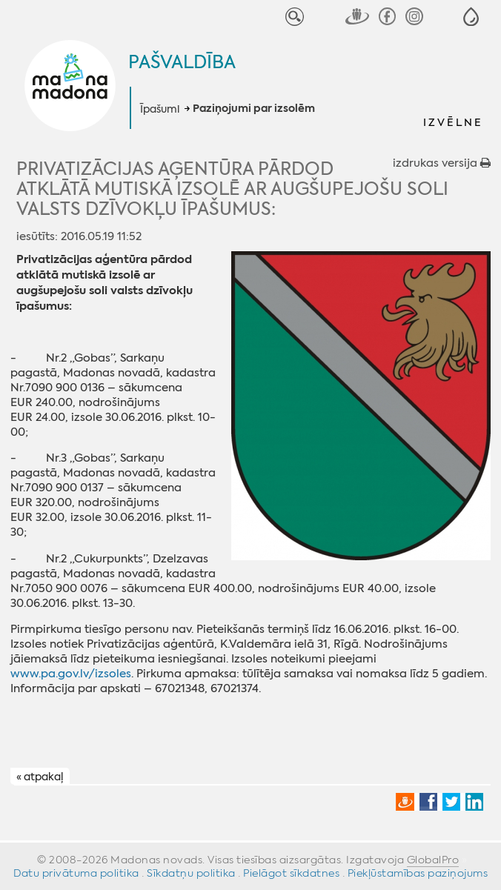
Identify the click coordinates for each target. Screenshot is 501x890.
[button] (471, 17)
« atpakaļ (39, 776)
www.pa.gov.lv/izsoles (70, 673)
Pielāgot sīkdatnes (291, 873)
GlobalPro (433, 859)
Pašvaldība (182, 62)
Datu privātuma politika (76, 873)
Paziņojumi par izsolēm (254, 109)
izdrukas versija (442, 163)
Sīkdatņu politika (191, 873)
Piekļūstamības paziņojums (418, 873)
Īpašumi (159, 109)
